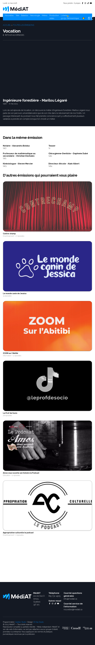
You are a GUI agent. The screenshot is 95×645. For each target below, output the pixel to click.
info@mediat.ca (70, 599)
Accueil (7, 25)
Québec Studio (20, 622)
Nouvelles (9, 15)
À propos (77, 3)
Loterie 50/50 (64, 16)
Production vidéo (54, 16)
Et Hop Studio (39, 622)
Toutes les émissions (23, 25)
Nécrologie (35, 15)
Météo (44, 15)
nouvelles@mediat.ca (73, 609)
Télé (17, 15)
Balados (24, 15)
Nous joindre (68, 3)
